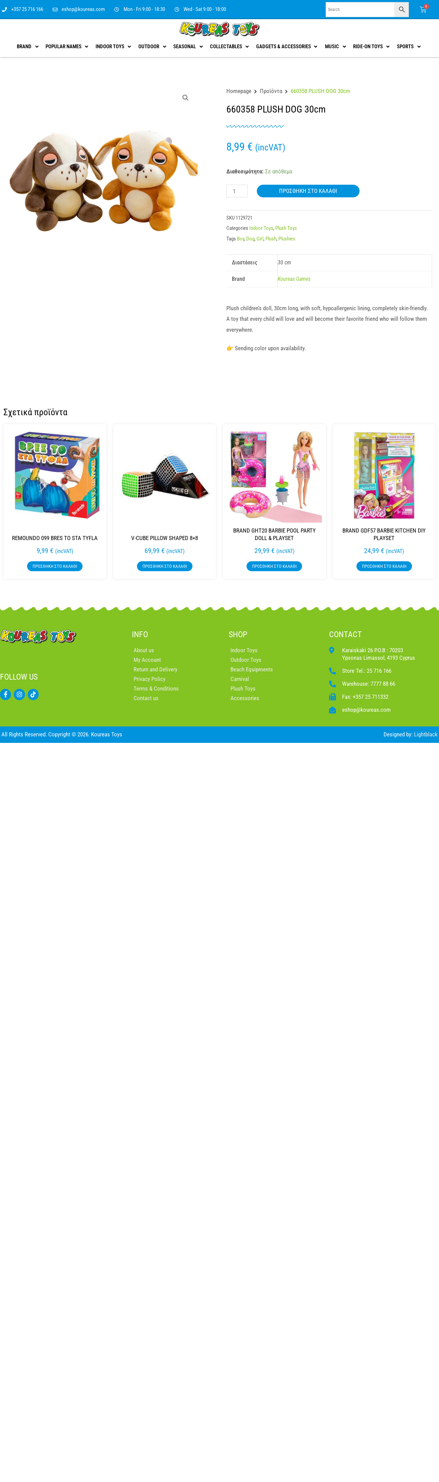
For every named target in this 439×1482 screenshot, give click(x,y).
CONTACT (345, 634)
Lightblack (426, 734)
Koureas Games (294, 279)
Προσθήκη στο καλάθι (308, 190)
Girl (259, 239)
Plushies (286, 239)
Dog (250, 239)
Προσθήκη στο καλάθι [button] (55, 566)
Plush (270, 239)
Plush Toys (286, 228)
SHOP (238, 634)
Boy (240, 239)
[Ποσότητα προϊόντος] (237, 191)
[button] (185, 98)
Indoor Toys (261, 228)
